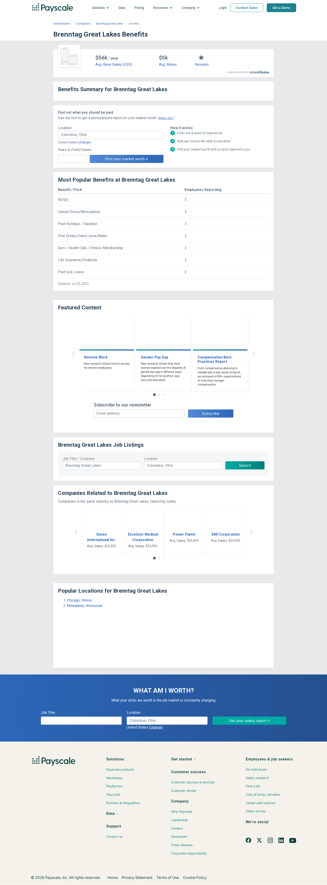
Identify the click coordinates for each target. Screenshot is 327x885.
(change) (84, 142)
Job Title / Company (78, 458)
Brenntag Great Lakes (109, 23)
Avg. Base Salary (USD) (113, 64)
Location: (65, 128)
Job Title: (48, 712)
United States (61, 23)
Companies (83, 23)
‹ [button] (73, 353)
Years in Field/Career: (75, 150)
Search (245, 465)
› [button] (253, 353)
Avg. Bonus (168, 64)
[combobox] (111, 135)
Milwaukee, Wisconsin (84, 606)
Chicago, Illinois (79, 600)
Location (151, 458)
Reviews (202, 64)
